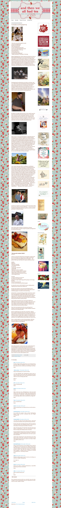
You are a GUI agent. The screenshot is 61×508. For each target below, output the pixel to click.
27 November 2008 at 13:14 (24, 370)
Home (12, 20)
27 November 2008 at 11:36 (20, 362)
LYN (14, 382)
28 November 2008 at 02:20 (24, 419)
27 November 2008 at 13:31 (19, 382)
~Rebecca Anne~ (16, 370)
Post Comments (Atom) (20, 504)
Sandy (15, 405)
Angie (15, 455)
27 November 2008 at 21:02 (25, 411)
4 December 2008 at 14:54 (20, 471)
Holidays (19, 356)
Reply (15, 367)
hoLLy (15, 464)
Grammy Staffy (16, 419)
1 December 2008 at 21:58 (20, 464)
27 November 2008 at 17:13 (20, 405)
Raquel (15, 388)
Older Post (33, 502)
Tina (14, 400)
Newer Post (14, 502)
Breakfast (15, 356)
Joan (14, 362)
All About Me (29, 20)
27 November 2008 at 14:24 (21, 388)
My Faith (16, 20)
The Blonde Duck (17, 411)
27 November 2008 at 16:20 (20, 400)
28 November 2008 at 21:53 (20, 455)
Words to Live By (23, 20)
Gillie (15, 471)
